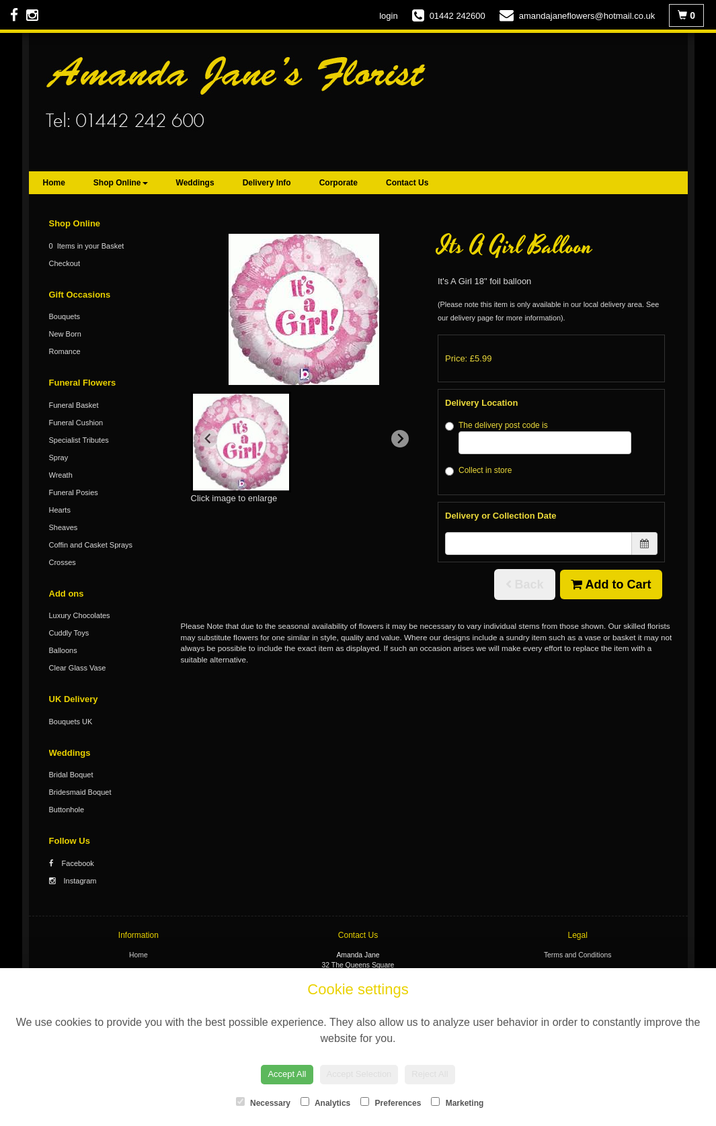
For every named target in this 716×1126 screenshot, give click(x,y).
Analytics (325, 1102)
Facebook (71, 863)
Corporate (338, 182)
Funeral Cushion (76, 423)
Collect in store (478, 471)
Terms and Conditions (578, 955)
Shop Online (120, 182)
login (388, 16)
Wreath (61, 475)
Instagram (73, 881)
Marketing (457, 1102)
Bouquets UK (71, 722)
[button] (241, 442)
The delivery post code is (538, 437)
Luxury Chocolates (79, 615)
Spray (59, 457)
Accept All (287, 1074)
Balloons (63, 650)
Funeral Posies (73, 492)
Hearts (60, 510)
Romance (65, 351)
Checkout (64, 263)
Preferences (390, 1102)
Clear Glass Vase (77, 668)
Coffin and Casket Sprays (91, 545)
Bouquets (64, 316)
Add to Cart (611, 584)
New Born (65, 334)
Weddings (195, 182)
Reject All (429, 1074)
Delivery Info (267, 182)
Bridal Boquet (71, 775)
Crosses (62, 562)
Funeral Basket (74, 405)
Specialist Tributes (79, 440)
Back (525, 584)
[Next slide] (400, 438)
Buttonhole (67, 810)
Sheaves (63, 527)
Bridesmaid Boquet (80, 792)
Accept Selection (359, 1074)
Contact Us (407, 182)
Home (54, 182)
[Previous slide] (208, 438)
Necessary (263, 1102)
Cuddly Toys (69, 633)
